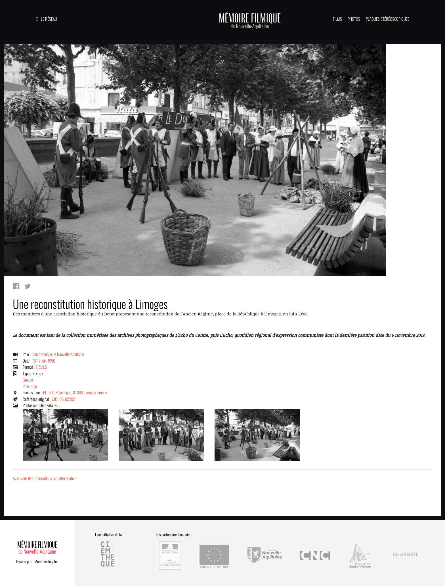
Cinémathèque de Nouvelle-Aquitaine (58, 354)
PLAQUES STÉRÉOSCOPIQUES (388, 19)
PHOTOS (354, 19)
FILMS (337, 19)
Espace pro (24, 561)
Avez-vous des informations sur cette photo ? (45, 478)
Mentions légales (46, 561)
